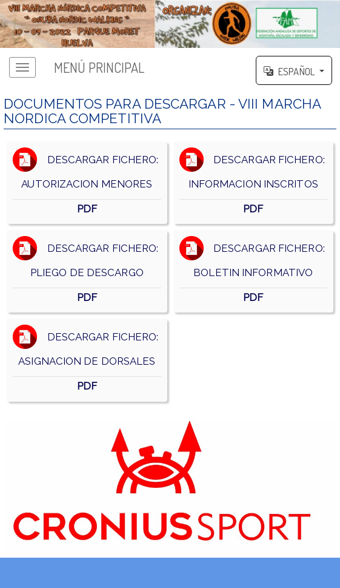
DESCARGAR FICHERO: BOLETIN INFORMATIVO (253, 271)
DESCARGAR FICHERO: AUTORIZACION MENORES (87, 182)
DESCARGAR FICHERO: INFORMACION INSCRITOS (253, 182)
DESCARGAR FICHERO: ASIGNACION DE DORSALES (87, 360)
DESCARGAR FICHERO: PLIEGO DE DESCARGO (87, 271)
